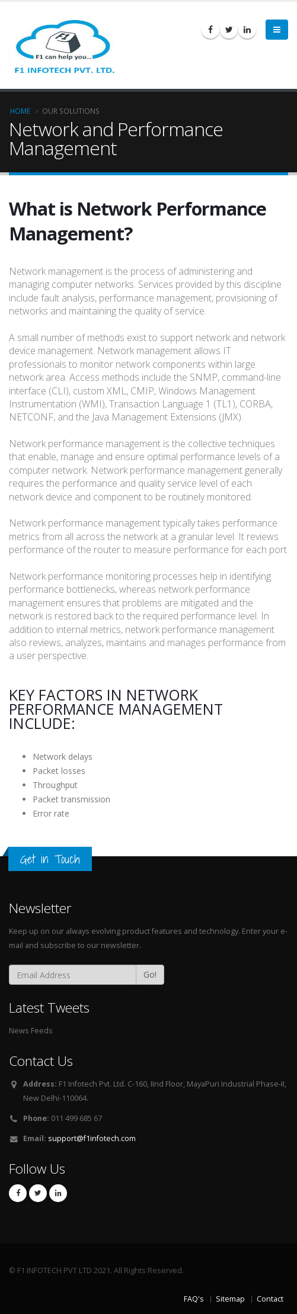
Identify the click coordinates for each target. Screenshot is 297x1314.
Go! (150, 974)
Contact (270, 1299)
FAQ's (194, 1299)
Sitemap (230, 1299)
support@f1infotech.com (92, 1138)
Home (20, 110)
